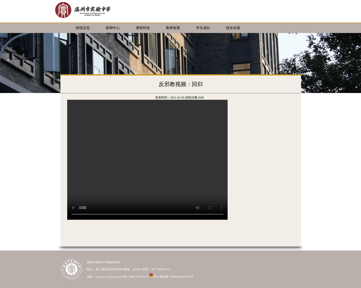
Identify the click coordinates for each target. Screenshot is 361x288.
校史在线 (233, 28)
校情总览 (83, 28)
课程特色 (143, 28)
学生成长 (203, 28)
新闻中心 (113, 28)
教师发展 (173, 28)
